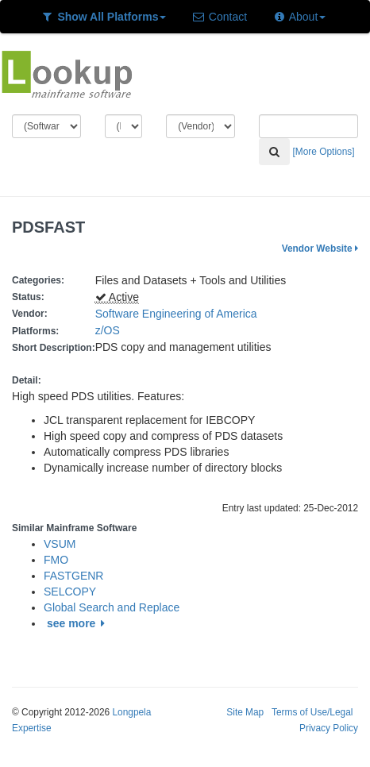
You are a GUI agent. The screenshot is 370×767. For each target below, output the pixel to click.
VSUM (59, 544)
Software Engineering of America (176, 313)
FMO (56, 559)
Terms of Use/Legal (312, 712)
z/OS (110, 330)
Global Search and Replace (111, 607)
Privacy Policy (328, 728)
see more (78, 623)
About (299, 16)
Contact (219, 16)
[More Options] (324, 151)
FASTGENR (73, 575)
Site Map (245, 712)
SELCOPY (70, 591)
